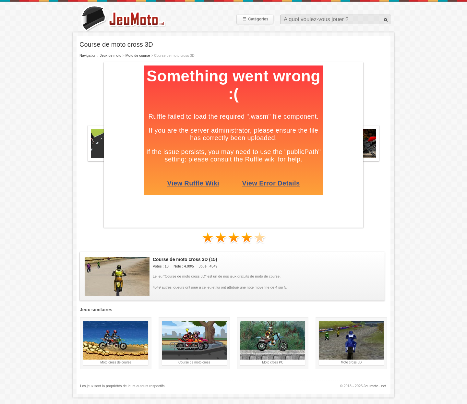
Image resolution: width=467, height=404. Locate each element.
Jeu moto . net (375, 386)
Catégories (255, 19)
